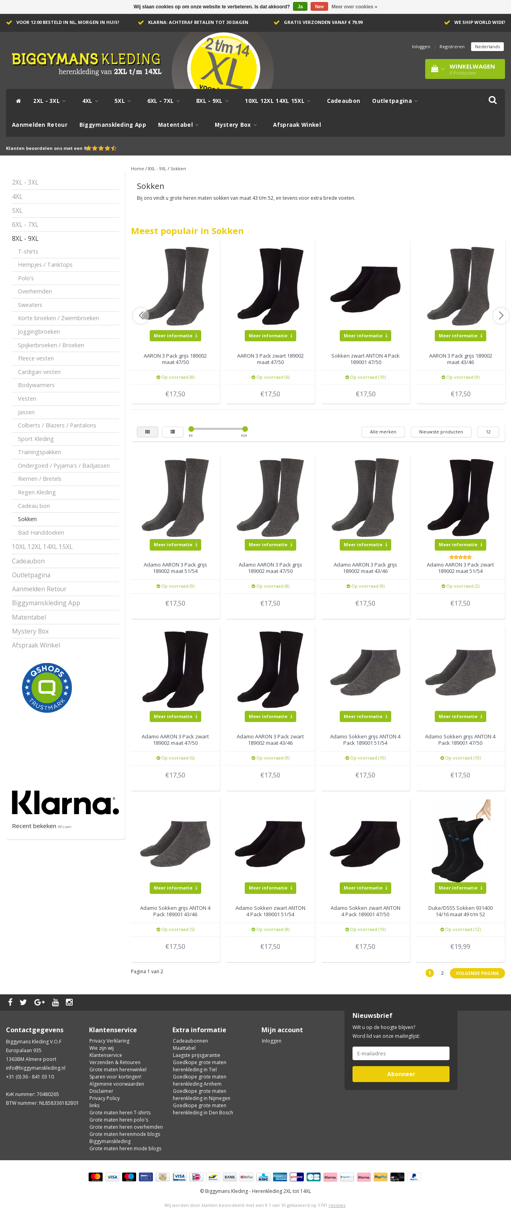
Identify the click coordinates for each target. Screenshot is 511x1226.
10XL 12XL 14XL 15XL (280, 100)
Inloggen (421, 46)
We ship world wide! (479, 22)
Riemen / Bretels (39, 478)
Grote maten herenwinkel (118, 1069)
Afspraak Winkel (297, 124)
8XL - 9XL (214, 100)
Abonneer (401, 1074)
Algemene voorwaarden (116, 1083)
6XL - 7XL (165, 100)
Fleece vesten (36, 358)
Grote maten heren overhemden (126, 1127)
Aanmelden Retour (39, 124)
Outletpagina (397, 100)
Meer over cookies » (355, 7)
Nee (319, 7)
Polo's (26, 278)
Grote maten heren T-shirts (120, 1112)
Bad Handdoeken (41, 532)
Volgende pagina (477, 973)
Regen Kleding (37, 492)
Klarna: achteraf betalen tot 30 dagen (198, 22)
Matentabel (180, 124)
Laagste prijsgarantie (196, 1055)
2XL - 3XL (51, 100)
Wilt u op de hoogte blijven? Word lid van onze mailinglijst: (386, 1031)
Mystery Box (238, 124)
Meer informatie (175, 335)
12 (488, 432)
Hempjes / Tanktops (45, 264)
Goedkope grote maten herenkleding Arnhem (199, 1080)
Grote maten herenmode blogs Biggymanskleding (124, 1138)
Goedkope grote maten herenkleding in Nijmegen (201, 1095)
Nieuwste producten (441, 432)
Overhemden (35, 291)
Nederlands (487, 46)
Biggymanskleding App (112, 124)
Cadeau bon (34, 506)
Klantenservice (105, 1055)
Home (137, 168)
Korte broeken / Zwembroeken (58, 318)
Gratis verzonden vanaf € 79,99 (323, 22)
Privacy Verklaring (109, 1040)
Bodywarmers (36, 385)
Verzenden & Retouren (115, 1062)
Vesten (27, 398)
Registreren (452, 46)
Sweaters (30, 305)
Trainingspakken (39, 452)
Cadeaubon (343, 100)
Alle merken (383, 432)
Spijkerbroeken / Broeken (51, 345)
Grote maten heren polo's (118, 1119)
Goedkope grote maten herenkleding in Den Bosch (203, 1109)
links (94, 1105)
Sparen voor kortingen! (115, 1076)
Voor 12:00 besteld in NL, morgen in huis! (67, 22)
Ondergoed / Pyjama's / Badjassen (64, 465)
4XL (92, 100)
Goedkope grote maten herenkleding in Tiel (199, 1066)
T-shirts (28, 251)
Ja (300, 7)
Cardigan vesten (39, 372)
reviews (337, 1205)
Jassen (26, 412)
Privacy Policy (104, 1098)
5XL (125, 100)
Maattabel (184, 1048)
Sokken (27, 519)
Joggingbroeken (39, 331)
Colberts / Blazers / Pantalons (57, 425)
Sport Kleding (36, 439)
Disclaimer (101, 1091)
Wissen (64, 826)
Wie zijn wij (101, 1048)
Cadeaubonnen (190, 1040)
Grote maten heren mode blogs (125, 1148)
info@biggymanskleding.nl (35, 1068)
